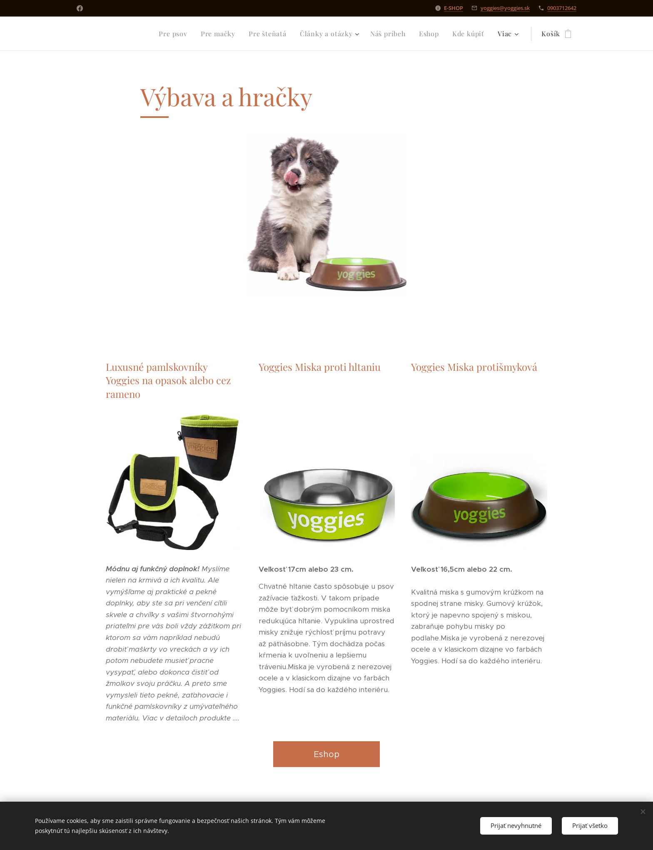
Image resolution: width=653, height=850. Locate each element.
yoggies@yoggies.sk (505, 8)
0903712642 (561, 8)
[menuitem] (110, 33)
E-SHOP (453, 8)
